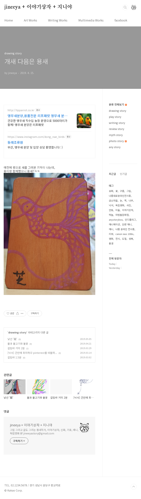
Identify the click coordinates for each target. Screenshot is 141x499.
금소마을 (113, 200)
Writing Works (57, 20)
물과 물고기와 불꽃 (18, 343)
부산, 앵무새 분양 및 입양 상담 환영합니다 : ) (35, 147)
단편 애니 (127, 224)
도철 (124, 238)
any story (114, 147)
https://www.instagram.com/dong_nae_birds (36, 136)
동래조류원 (15, 142)
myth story (116, 135)
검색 (125, 7)
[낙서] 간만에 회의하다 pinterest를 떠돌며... (32, 353)
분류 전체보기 (118, 104)
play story (115, 117)
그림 (128, 191)
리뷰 (111, 234)
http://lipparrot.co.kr (21, 110)
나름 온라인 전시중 (125, 229)
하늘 (111, 215)
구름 (122, 191)
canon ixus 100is (124, 234)
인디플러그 (130, 219)
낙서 (111, 205)
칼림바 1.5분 (14, 357)
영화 (111, 238)
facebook (121, 20)
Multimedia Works (91, 20)
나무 (131, 200)
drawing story (17, 332)
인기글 (123, 174)
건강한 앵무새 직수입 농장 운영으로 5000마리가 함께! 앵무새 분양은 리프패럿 (37, 122)
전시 (117, 238)
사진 (128, 205)
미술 (117, 210)
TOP (134, 487)
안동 (111, 210)
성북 (131, 238)
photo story (118, 141)
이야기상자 (127, 210)
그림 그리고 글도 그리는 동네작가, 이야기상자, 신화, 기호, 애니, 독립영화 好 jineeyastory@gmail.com (44, 431)
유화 (111, 191)
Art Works (30, 20)
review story (116, 129)
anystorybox (116, 219)
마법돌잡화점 (122, 215)
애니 (111, 229)
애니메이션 (114, 224)
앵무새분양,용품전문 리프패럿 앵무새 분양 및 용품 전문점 (37, 115)
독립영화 (119, 205)
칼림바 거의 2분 (16, 348)
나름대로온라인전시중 (120, 195)
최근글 (112, 174)
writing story (117, 123)
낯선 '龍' (12, 339)
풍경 (111, 243)
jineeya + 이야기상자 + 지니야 (38, 7)
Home (8, 20)
